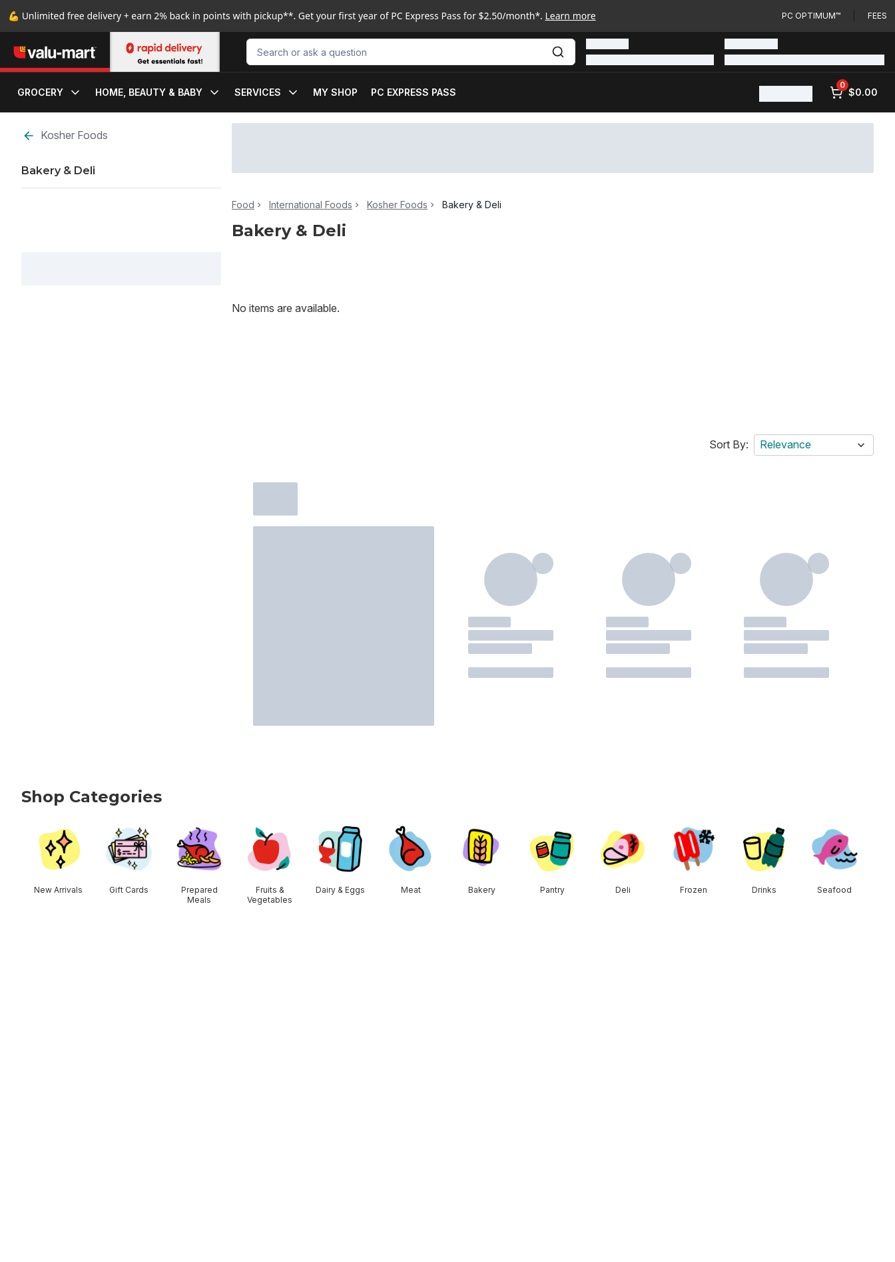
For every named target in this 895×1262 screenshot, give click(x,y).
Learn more (570, 15)
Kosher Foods (65, 135)
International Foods (310, 205)
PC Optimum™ (811, 16)
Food (243, 205)
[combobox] (410, 52)
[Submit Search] (558, 52)
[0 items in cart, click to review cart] (853, 92)
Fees (877, 16)
